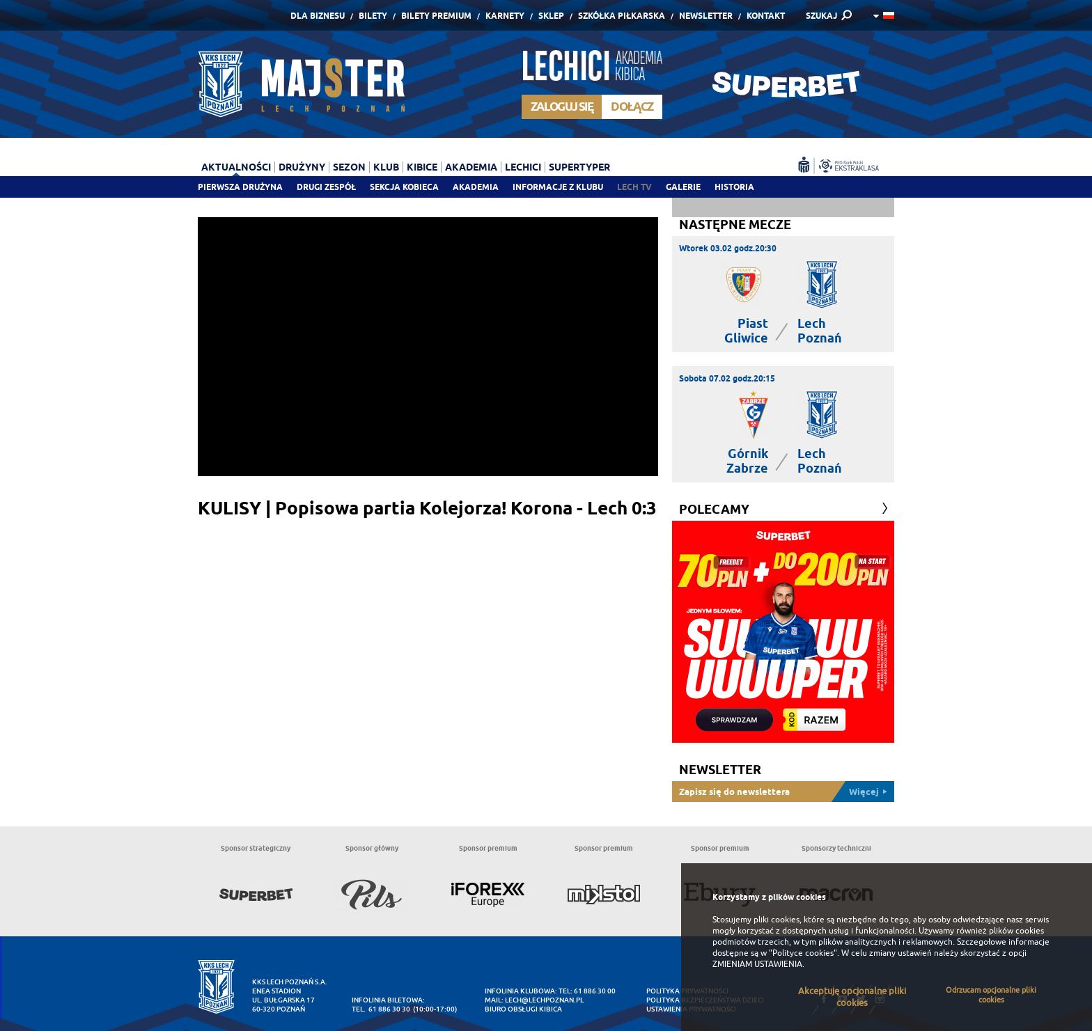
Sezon (349, 167)
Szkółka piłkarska (621, 15)
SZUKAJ (821, 15)
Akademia (476, 187)
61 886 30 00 (595, 990)
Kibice (422, 167)
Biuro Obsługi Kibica (523, 1009)
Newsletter (706, 15)
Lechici (523, 167)
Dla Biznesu (317, 15)
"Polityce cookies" (803, 953)
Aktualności (236, 167)
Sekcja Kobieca (404, 187)
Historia (734, 187)
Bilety (373, 15)
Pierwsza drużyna (240, 187)
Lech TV (634, 187)
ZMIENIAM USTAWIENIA (757, 964)
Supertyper (579, 167)
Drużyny (302, 167)
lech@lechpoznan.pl (544, 1000)
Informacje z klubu (558, 187)
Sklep (551, 15)
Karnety (504, 15)
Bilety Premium (436, 15)
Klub (386, 167)
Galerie (683, 187)
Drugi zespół (326, 187)
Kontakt (766, 15)
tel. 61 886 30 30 (381, 1009)
